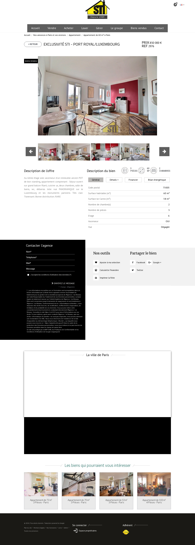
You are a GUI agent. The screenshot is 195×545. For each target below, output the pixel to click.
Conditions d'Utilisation (35, 332)
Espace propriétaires (84, 530)
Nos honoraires (51, 528)
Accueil (35, 28)
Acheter (68, 28)
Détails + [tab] (114, 179)
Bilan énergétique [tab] (157, 179)
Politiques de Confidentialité (64, 330)
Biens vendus (139, 28)
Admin (66, 528)
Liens (60, 528)
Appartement (75, 35)
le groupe (117, 28)
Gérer (99, 28)
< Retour (33, 44)
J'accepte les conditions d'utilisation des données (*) (50, 275)
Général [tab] (95, 179)
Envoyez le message (63, 283)
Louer (84, 28)
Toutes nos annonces (31, 531)
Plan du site (28, 528)
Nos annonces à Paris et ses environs (49, 35)
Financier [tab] (133, 179)
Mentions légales (39, 528)
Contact (159, 28)
